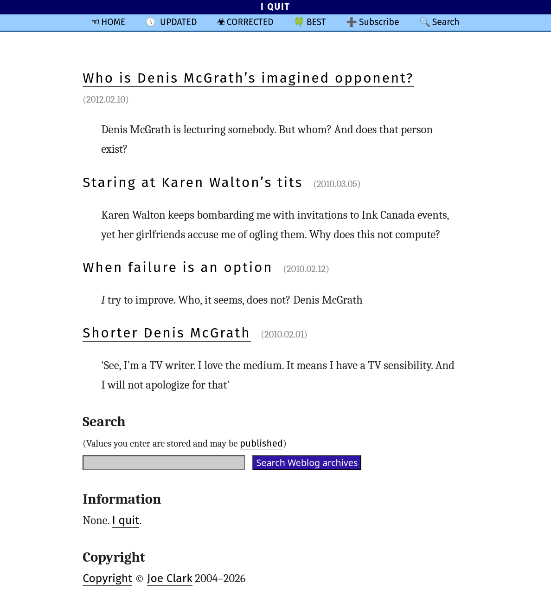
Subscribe (379, 22)
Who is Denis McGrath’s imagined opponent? (248, 78)
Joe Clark (169, 578)
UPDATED (178, 22)
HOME (113, 22)
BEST (316, 22)
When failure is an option (178, 267)
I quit (125, 520)
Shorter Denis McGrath (166, 332)
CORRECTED (250, 22)
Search (446, 22)
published (261, 443)
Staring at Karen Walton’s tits (193, 182)
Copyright (107, 578)
